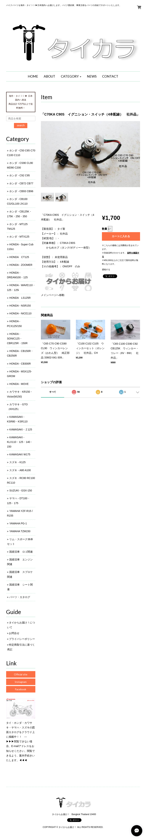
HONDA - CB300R (20, 363)
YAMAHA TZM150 (19, 531)
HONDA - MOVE (18, 383)
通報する (106, 269)
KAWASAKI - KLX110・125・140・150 (20, 442)
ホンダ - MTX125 (19, 236)
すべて (52, 392)
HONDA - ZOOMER (20, 264)
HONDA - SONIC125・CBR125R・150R (17, 338)
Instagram (21, 681)
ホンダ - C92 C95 (19, 175)
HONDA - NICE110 (20, 313)
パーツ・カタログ (19, 597)
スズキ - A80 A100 (20, 470)
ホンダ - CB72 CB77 (21, 183)
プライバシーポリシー (22, 638)
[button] (71, 76)
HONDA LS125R (20, 297)
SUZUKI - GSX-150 (20, 490)
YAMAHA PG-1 (18, 523)
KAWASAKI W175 (19, 454)
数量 (104, 228)
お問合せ (14, 633)
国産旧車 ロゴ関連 (21, 551)
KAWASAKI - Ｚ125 (20, 429)
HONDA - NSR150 (20, 305)
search (21, 125)
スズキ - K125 (17, 462)
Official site (20, 674)
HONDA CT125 (19, 257)
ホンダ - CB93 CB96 (21, 191)
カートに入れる (121, 236)
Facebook (20, 689)
